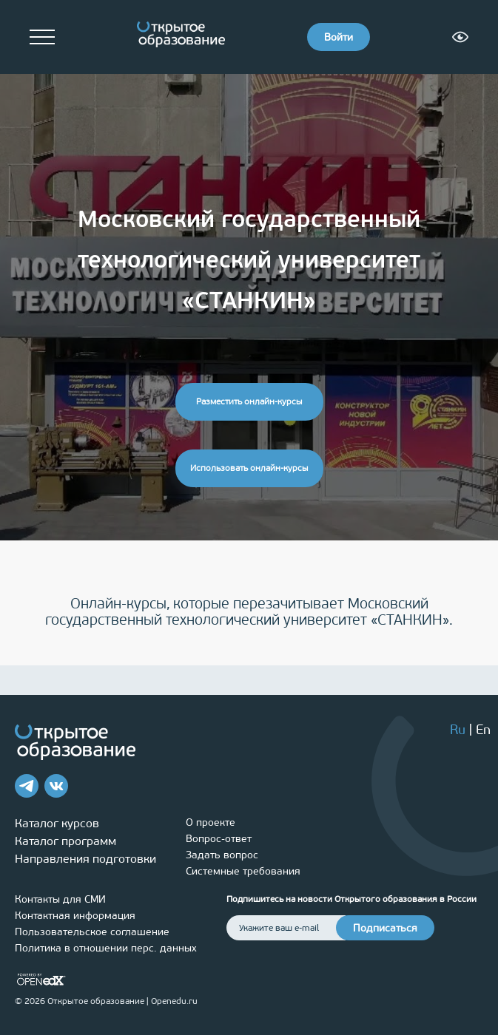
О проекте (210, 822)
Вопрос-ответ (219, 838)
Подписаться (385, 928)
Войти (338, 37)
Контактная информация (75, 915)
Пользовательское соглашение (92, 932)
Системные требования (243, 871)
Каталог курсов (57, 823)
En (483, 730)
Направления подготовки (85, 859)
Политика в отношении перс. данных (106, 948)
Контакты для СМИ (60, 899)
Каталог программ (65, 841)
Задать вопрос (222, 855)
